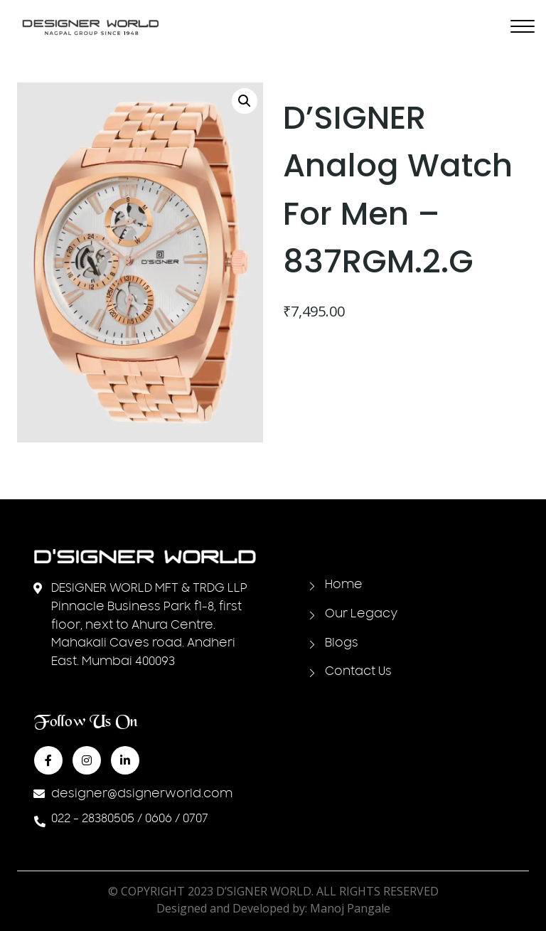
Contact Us (358, 672)
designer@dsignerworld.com (141, 794)
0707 (195, 819)
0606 (158, 819)
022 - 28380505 (92, 819)
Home (344, 585)
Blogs (341, 643)
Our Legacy (361, 614)
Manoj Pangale (350, 908)
